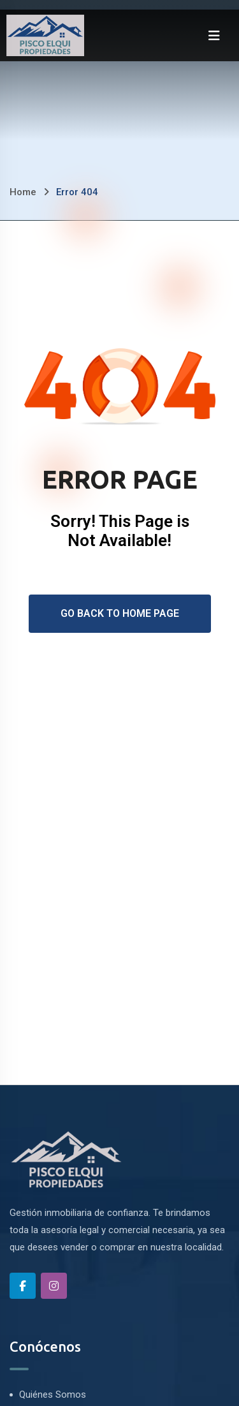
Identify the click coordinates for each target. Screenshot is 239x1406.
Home (23, 192)
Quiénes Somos (52, 1394)
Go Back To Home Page (120, 613)
